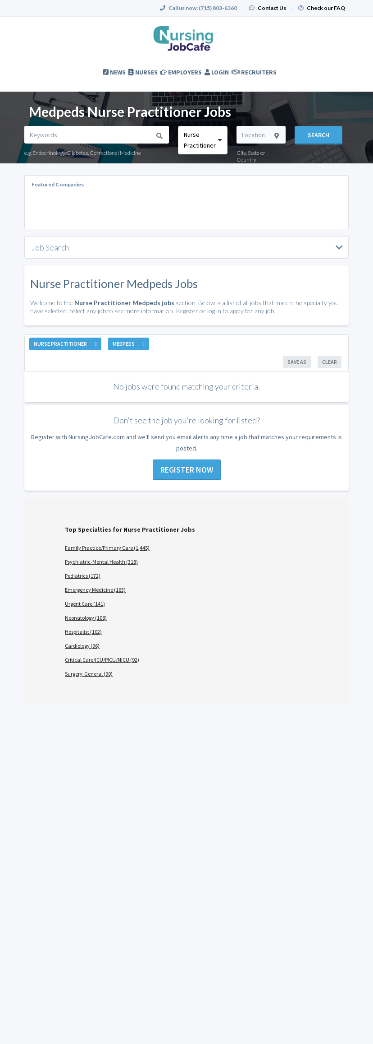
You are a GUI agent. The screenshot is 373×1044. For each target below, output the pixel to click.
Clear (329, 361)
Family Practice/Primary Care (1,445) (107, 547)
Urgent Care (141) (85, 603)
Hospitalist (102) (83, 631)
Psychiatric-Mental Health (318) (101, 561)
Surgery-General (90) (89, 673)
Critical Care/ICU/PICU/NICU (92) (102, 659)
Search (318, 135)
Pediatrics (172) (82, 575)
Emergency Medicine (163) (95, 589)
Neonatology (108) (86, 617)
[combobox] (202, 140)
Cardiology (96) (82, 645)
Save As (296, 361)
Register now (186, 469)
